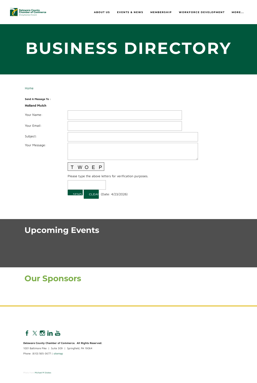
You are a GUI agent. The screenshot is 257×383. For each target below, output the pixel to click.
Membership (161, 12)
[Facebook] (27, 333)
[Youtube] (57, 333)
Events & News (130, 12)
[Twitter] (34, 333)
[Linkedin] (50, 333)
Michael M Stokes (43, 372)
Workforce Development (202, 12)
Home (29, 88)
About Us (102, 12)
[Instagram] (42, 333)
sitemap (58, 353)
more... (238, 12)
